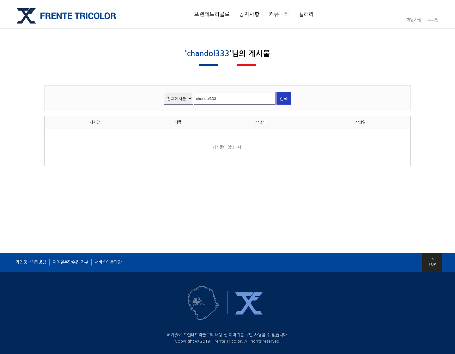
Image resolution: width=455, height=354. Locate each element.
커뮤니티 (279, 14)
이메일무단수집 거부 (70, 262)
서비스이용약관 (108, 262)
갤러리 (306, 14)
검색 (284, 98)
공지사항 (249, 14)
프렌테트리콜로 (212, 14)
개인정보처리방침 (31, 262)
